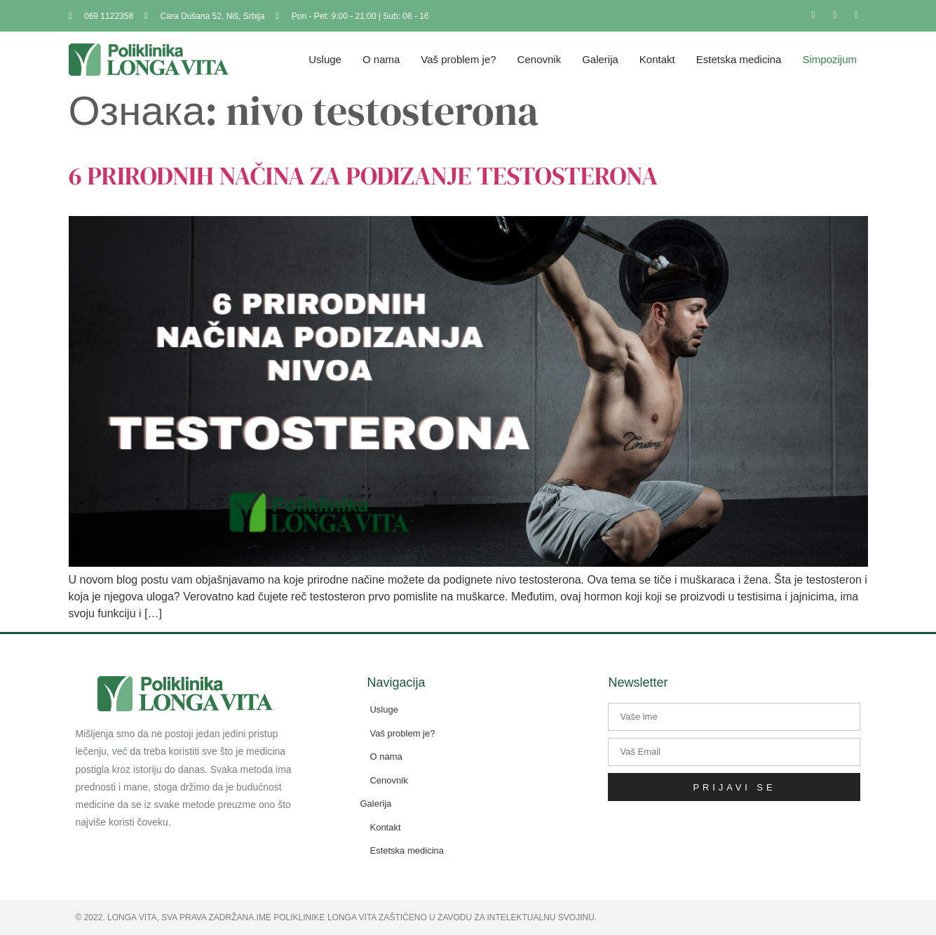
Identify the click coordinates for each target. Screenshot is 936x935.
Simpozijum (829, 59)
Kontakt (657, 59)
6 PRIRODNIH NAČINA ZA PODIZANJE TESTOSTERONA (363, 176)
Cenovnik (539, 59)
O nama (381, 59)
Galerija (600, 59)
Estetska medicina (739, 59)
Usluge (324, 59)
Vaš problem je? (458, 59)
